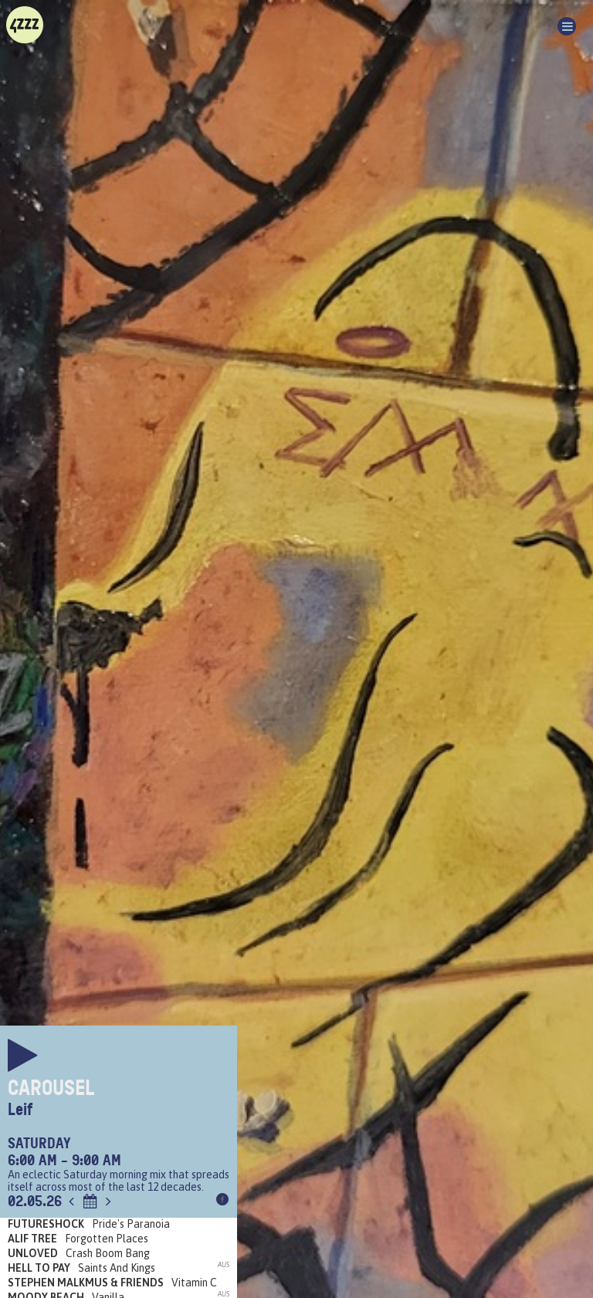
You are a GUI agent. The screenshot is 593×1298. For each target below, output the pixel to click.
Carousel (51, 1088)
